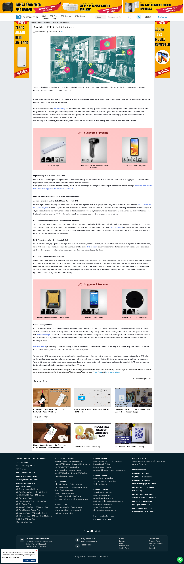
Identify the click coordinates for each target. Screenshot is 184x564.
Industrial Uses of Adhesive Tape (88, 447)
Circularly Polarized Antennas (64, 493)
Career (151, 546)
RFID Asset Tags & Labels (24, 492)
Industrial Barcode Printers (102, 467)
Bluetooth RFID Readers (79, 473)
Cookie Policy (124, 548)
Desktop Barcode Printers (101, 464)
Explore (122, 541)
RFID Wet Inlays (40, 495)
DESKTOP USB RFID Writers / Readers (67, 467)
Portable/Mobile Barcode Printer (103, 470)
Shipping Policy (154, 541)
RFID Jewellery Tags (38, 513)
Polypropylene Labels (61, 510)
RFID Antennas (80, 16)
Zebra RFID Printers (159, 461)
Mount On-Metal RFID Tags (24, 495)
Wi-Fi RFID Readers (61, 470)
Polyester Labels (76, 507)
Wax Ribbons (109, 478)
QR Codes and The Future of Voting (129, 447)
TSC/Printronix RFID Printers (141, 461)
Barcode (45, 18)
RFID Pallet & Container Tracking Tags (28, 510)
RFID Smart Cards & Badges (41, 516)
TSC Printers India (116, 461)
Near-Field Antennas (61, 487)
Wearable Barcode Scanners (102, 492)
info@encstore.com (88, 539)
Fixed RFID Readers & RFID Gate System (67, 461)
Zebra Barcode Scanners (101, 495)
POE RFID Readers (75, 470)
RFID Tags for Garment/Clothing (26, 489)
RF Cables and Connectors (79, 499)
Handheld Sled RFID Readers (64, 476)
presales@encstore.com (89, 541)
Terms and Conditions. (112, 372)
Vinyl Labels (58, 513)
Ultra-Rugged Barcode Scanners (103, 510)
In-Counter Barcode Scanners (103, 504)
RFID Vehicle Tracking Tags (24, 507)
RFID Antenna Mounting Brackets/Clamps (68, 496)
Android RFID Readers (62, 473)
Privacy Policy (97, 372)
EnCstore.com (91, 557)
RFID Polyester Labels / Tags (25, 501)
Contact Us (162, 17)
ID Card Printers (121, 470)
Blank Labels (69, 513)
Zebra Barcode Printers (100, 461)
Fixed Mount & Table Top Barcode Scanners (107, 501)
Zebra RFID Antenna (61, 484)
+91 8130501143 (86, 545)
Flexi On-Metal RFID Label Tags (25, 519)
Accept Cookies (30, 560)
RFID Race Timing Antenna (79, 487)
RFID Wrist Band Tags (23, 513)
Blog (54, 18)
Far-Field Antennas (76, 484)
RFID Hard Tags (41, 501)
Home (33, 22)
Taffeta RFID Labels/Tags (24, 522)
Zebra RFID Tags (40, 492)
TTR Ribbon (112, 481)
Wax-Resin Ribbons (99, 481)
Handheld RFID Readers (62, 464)
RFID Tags (53, 16)
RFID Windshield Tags (23, 516)
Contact (152, 548)
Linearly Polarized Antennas (64, 490)
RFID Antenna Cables (61, 499)
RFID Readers (66, 16)
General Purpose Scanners (102, 507)
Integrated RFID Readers (80, 464)
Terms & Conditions (156, 543)
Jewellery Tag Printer (139, 464)
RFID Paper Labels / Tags (24, 498)
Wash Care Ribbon (99, 484)
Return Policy (154, 539)
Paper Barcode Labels (62, 507)
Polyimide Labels (76, 510)
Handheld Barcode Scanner (102, 498)
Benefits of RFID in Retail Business (57, 22)
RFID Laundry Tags (42, 507)
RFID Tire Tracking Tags (23, 504)
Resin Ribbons (98, 478)
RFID (62, 31)
